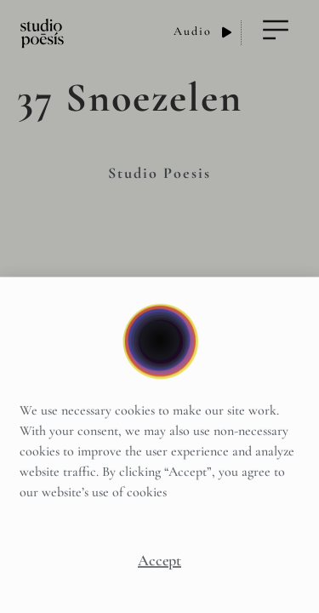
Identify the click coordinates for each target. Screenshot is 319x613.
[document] (159, 306)
